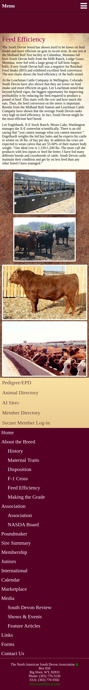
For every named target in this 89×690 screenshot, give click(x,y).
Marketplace (14, 589)
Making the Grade (26, 497)
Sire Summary (16, 543)
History (15, 451)
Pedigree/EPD (16, 382)
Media (7, 598)
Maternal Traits (23, 460)
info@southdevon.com (44, 684)
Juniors (8, 561)
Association (13, 506)
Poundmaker (14, 534)
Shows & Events (25, 616)
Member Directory (21, 413)
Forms (7, 644)
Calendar (10, 580)
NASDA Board (23, 524)
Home (7, 432)
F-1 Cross (18, 478)
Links (7, 635)
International (14, 570)
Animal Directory (20, 392)
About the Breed (18, 441)
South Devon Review (29, 607)
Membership (14, 552)
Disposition (19, 469)
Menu (44, 6)
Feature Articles (24, 626)
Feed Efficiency (24, 487)
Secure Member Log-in (26, 423)
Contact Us (12, 653)
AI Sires (10, 402)
